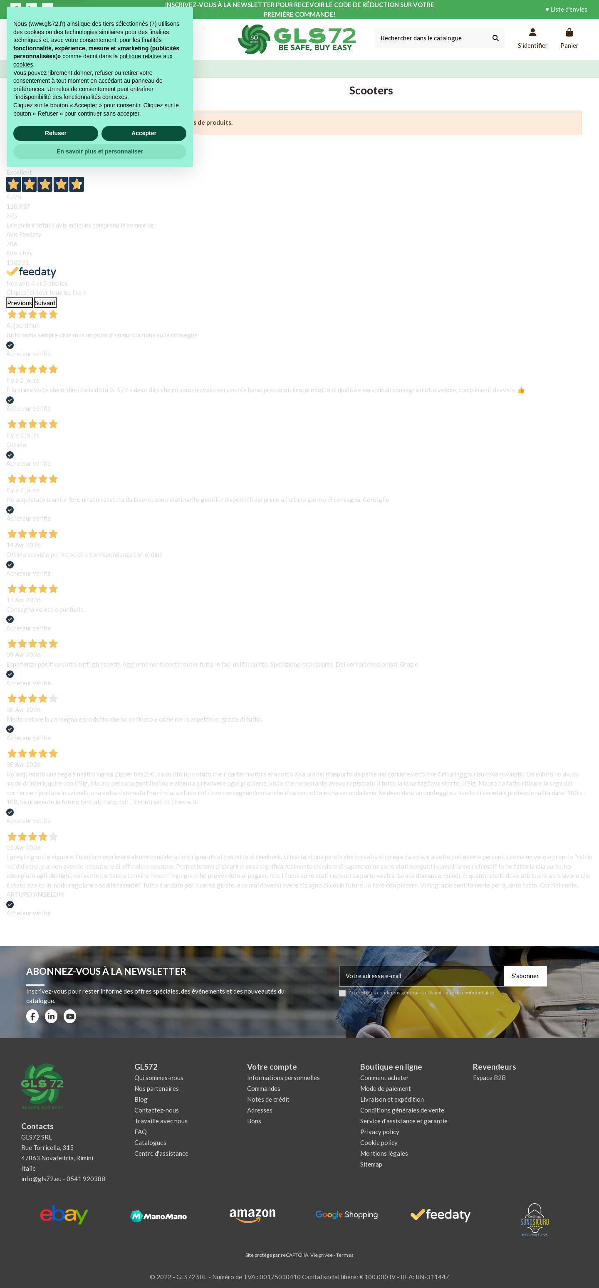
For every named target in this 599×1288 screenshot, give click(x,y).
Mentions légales (384, 1153)
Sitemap (371, 1164)
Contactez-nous (156, 1110)
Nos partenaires (156, 1088)
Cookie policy (379, 1142)
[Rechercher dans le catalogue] (495, 38)
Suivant (45, 303)
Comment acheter (384, 1077)
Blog (141, 1099)
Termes (345, 1255)
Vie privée (321, 1255)
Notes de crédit (268, 1099)
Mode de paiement (385, 1088)
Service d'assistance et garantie (404, 1121)
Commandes (263, 1088)
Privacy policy (379, 1131)
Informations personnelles (283, 1077)
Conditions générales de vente (402, 1110)
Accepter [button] (143, 1247)
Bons (254, 1121)
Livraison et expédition (392, 1099)
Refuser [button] (56, 1247)
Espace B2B (489, 1077)
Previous (19, 303)
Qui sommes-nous (158, 1077)
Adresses (259, 1110)
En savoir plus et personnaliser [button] (100, 1265)
